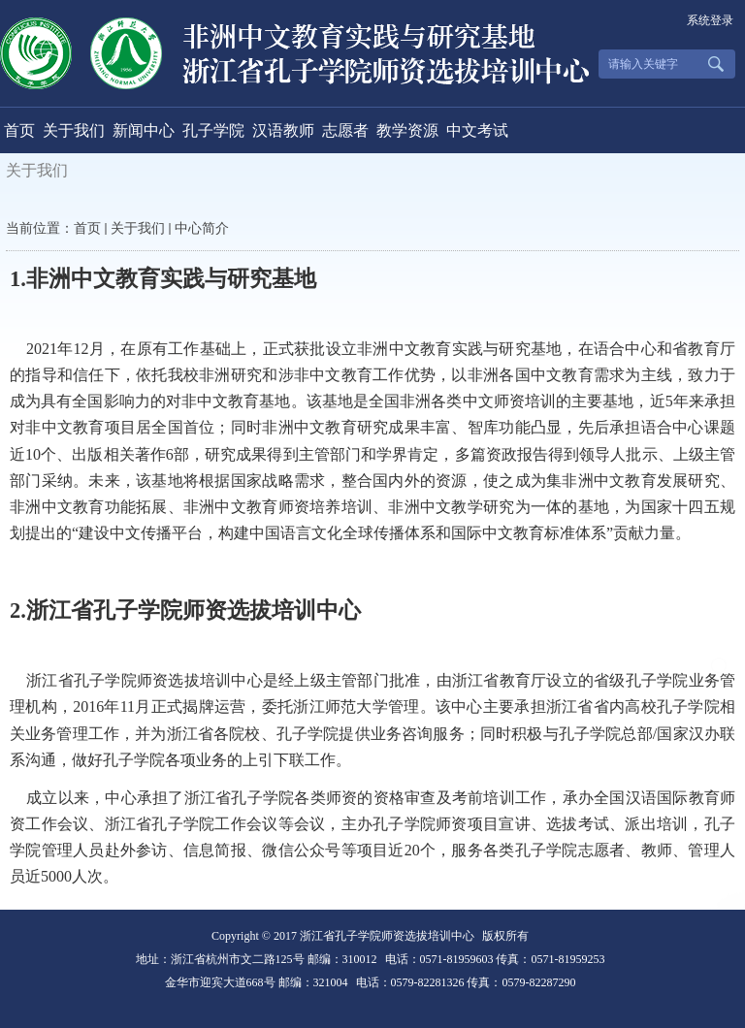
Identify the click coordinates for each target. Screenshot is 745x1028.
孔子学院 (213, 130)
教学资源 (407, 130)
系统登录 (710, 20)
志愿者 (345, 130)
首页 (19, 130)
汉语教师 (283, 130)
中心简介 (202, 228)
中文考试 (477, 130)
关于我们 (74, 130)
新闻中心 (144, 130)
